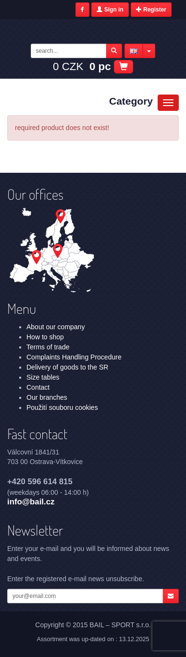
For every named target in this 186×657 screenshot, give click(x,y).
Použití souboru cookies (62, 407)
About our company (55, 327)
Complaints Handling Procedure (74, 357)
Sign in (110, 9)
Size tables (42, 377)
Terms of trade (47, 347)
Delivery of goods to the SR (67, 367)
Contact (38, 387)
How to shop (45, 337)
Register (151, 9)
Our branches (46, 397)
